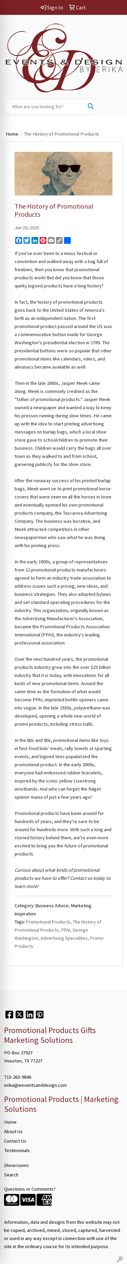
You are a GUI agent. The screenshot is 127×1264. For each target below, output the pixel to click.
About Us (13, 1131)
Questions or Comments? (30, 1189)
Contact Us (15, 1141)
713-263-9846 (17, 1077)
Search (11, 1175)
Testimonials (17, 1150)
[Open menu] (113, 106)
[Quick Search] (43, 106)
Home (12, 134)
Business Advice (52, 906)
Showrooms (16, 1165)
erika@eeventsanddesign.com (35, 1085)
